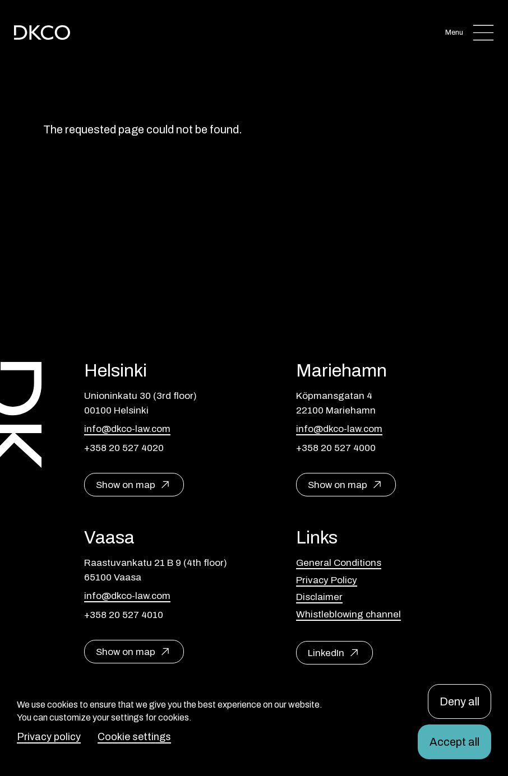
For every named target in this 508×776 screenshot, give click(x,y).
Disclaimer (319, 597)
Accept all (454, 742)
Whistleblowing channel (348, 614)
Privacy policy (49, 736)
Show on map (125, 485)
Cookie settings (134, 736)
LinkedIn (326, 653)
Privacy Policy (326, 580)
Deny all (459, 701)
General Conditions (338, 562)
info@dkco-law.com (127, 429)
